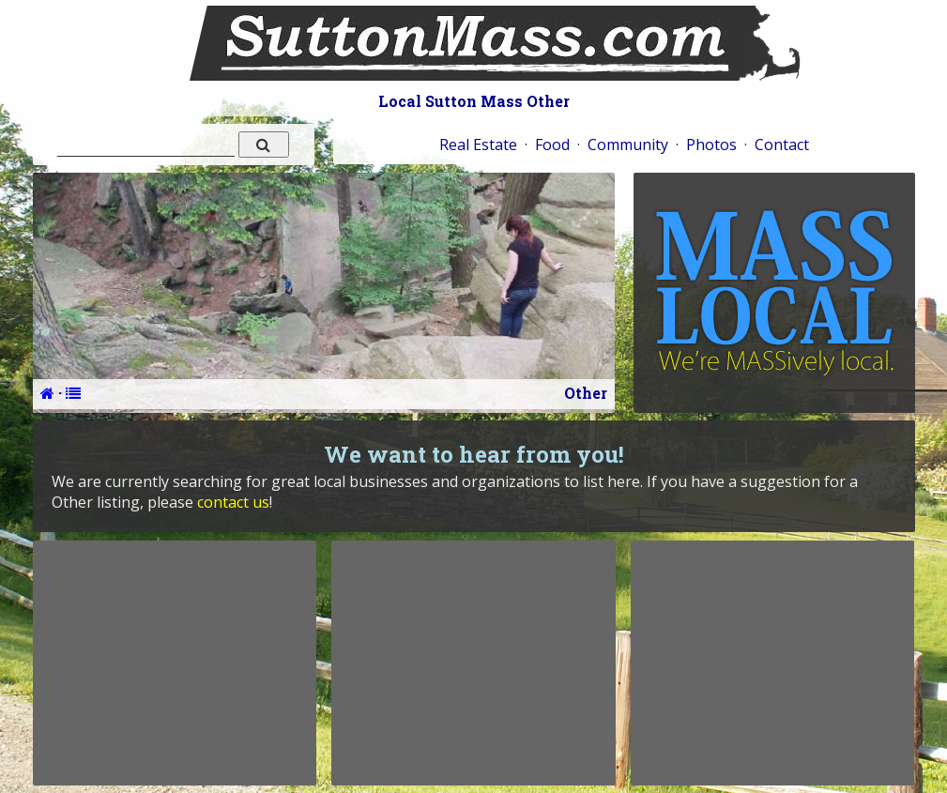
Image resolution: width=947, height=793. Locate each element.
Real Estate (478, 144)
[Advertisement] (174, 662)
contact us (233, 502)
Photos (711, 144)
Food (552, 144)
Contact (782, 144)
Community (628, 144)
